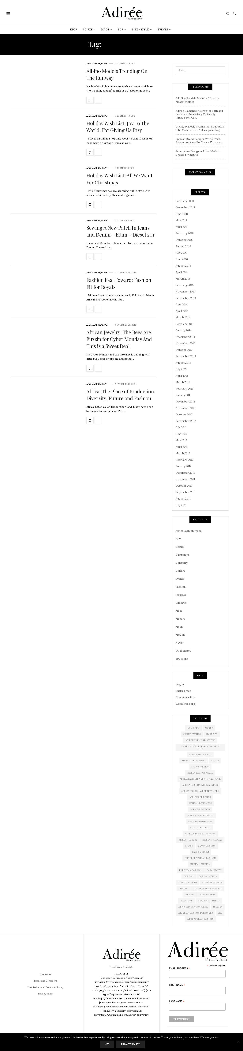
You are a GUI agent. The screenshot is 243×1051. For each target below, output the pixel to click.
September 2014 (186, 298)
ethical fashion (200, 864)
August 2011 (183, 498)
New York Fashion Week (193, 906)
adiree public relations (200, 740)
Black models (200, 852)
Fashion (180, 586)
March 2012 (183, 453)
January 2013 (183, 395)
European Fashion (190, 870)
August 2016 (183, 246)
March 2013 (183, 382)
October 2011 (184, 485)
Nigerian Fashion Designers (195, 913)
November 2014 (185, 291)
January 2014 (184, 330)
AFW (88, 64)
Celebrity (181, 562)
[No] (238, 1042)
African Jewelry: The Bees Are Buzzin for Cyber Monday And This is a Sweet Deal (119, 339)
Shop (73, 29)
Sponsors (182, 658)
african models (212, 839)
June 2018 (182, 214)
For (120, 29)
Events (162, 29)
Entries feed (183, 690)
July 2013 (181, 369)
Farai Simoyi (214, 870)
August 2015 (183, 265)
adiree (209, 728)
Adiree (88, 29)
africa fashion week (200, 772)
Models (189, 894)
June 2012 (182, 434)
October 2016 (184, 239)
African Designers (200, 803)
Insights (181, 594)
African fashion (200, 809)
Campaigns (182, 554)
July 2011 (181, 505)
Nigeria (217, 906)
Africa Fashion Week (188, 530)
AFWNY (189, 846)
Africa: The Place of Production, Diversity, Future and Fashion (120, 395)
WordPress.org (185, 703)
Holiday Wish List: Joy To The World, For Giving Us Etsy (117, 126)
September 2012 (186, 421)
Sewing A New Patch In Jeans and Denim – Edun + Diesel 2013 (121, 231)
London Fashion (212, 882)
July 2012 (181, 427)
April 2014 (182, 311)
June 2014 (182, 304)
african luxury (188, 839)
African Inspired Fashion (200, 833)
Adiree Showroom (200, 754)
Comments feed (186, 697)
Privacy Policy (45, 993)
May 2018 (181, 220)
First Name (177, 985)
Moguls (180, 634)
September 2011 (186, 492)
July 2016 (181, 252)
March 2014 (183, 317)
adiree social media (194, 760)
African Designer (200, 797)
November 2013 (185, 343)
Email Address (179, 968)
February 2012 (184, 459)
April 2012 (182, 447)
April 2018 (182, 227)
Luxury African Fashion (207, 888)
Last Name (176, 1001)
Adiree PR (211, 734)
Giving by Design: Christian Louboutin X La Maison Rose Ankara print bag (200, 128)
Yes (107, 1044)
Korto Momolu (187, 882)
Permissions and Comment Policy (45, 987)
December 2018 (185, 207)
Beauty (180, 546)
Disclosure (45, 974)
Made (105, 29)
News (104, 64)
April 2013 (182, 375)
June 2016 (182, 259)
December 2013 (185, 337)
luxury (183, 888)
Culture (180, 570)
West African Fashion (200, 919)
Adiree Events (191, 734)
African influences (200, 821)
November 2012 (185, 408)
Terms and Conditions (45, 980)
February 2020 (185, 201)
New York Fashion (209, 900)
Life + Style (140, 29)
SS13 (220, 913)
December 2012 (185, 401)
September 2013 (186, 356)
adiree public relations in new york (200, 747)
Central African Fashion (200, 858)
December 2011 (185, 472)
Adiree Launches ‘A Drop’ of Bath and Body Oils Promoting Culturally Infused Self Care (199, 114)
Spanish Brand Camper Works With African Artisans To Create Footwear (199, 140)
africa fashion (200, 766)
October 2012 (184, 414)
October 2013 (184, 349)
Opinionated (183, 650)
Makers (96, 64)
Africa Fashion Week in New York (200, 779)
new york (187, 900)
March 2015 (183, 278)
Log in (180, 684)
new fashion (207, 894)
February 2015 (185, 285)
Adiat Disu (194, 728)
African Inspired (200, 827)
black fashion (206, 846)
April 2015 (182, 272)
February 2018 (185, 233)
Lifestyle (181, 602)
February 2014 (185, 324)
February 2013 (184, 388)
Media (179, 626)
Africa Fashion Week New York (200, 791)
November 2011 (185, 479)
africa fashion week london (200, 785)
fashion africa (208, 876)
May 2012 (181, 440)
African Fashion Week (200, 815)
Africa (215, 760)
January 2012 (183, 466)
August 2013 (183, 362)
